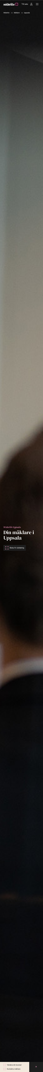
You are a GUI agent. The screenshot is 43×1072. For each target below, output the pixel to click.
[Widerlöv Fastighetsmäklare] (10, 4)
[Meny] (37, 4)
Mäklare (17, 13)
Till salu (25, 4)
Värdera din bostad (14, 1065)
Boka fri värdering (17, 548)
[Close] (36, 1067)
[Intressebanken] (31, 4)
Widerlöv (6, 13)
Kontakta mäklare (13, 1069)
